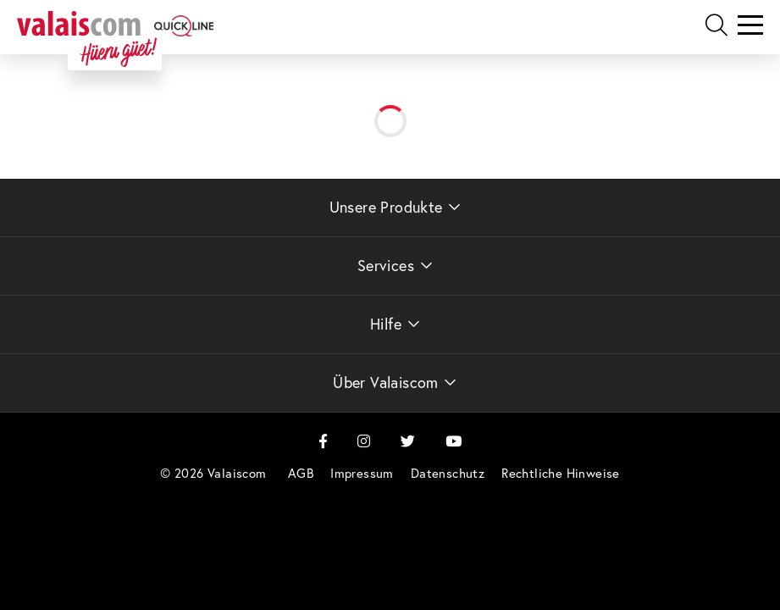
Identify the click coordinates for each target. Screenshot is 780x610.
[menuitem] (300, 473)
